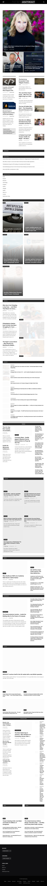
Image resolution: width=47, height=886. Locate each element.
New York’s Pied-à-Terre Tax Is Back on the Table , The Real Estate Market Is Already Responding (26, 367)
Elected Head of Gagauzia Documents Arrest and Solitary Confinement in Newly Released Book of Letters (9, 112)
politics (6, 478)
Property (4, 184)
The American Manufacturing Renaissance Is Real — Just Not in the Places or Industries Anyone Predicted (42, 729)
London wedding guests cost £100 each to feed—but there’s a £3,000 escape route (34, 229)
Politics (20, 111)
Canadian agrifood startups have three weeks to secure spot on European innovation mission (34, 261)
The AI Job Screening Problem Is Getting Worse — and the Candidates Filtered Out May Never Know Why (37, 616)
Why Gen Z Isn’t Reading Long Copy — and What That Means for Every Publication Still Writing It (10, 307)
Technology (5, 182)
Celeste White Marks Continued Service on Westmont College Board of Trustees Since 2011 (21, 47)
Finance (4, 178)
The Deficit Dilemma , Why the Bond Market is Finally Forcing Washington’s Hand (39, 452)
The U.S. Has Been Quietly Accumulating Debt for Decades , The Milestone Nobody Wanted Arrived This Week (7, 429)
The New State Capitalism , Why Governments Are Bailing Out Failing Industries (38, 429)
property (6, 362)
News (20, 84)
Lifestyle (4, 188)
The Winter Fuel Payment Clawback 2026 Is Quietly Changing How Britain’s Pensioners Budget (33, 695)
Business (5, 63)
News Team (6, 49)
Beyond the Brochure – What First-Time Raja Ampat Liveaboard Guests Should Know (34, 836)
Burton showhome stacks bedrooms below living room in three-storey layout (25, 377)
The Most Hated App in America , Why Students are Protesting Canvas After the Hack (23, 734)
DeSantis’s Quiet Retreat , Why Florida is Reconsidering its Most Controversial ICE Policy (42, 757)
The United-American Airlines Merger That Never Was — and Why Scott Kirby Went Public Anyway (34, 822)
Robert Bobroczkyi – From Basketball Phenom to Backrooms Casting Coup (12, 836)
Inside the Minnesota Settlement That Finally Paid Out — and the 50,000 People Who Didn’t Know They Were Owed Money (7, 447)
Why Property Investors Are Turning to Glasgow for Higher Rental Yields (24, 383)
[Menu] (3, 2)
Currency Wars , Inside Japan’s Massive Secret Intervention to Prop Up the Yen (22, 440)
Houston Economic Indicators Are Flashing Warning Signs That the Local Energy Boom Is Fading (42, 795)
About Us (4, 192)
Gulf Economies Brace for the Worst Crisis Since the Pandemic (42, 781)
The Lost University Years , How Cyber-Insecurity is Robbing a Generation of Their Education (36, 627)
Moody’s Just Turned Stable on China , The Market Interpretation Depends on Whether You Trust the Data (7, 724)
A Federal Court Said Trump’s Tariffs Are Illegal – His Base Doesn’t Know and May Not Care (25, 136)
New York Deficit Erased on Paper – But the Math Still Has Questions (39, 459)
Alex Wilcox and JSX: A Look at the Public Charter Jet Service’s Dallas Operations (12, 67)
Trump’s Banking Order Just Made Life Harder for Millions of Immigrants (12, 822)
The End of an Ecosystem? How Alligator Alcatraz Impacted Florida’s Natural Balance (24, 81)
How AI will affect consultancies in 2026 (11, 169)
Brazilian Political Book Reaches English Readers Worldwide (13, 293)
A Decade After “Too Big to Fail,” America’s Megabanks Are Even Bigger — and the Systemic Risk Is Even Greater (7, 761)
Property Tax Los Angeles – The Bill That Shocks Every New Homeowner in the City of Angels (27, 411)
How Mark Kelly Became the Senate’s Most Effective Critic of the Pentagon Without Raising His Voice (32, 495)
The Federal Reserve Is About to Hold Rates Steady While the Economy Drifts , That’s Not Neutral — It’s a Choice (39, 437)
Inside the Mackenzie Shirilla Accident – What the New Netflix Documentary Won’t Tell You (12, 828)
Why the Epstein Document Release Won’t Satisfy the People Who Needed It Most (33, 520)
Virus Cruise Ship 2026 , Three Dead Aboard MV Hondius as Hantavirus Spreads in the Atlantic (34, 832)
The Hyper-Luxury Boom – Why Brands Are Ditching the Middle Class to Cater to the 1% (10, 343)
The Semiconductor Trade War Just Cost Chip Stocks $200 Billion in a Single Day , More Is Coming (37, 633)
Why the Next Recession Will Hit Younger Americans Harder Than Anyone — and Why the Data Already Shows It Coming (7, 743)
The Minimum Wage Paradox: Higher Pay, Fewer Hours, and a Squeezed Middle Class (39, 472)
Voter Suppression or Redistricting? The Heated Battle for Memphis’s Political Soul (12, 543)
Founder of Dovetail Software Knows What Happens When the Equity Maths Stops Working (8, 88)
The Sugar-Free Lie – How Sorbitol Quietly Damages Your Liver (36, 583)
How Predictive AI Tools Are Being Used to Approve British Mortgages (24, 399)
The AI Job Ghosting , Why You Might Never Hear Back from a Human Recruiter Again (36, 611)
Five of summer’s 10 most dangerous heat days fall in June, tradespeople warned (11, 261)
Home (3, 865)
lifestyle (5, 300)
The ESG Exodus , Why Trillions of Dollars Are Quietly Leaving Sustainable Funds (39, 465)
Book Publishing (6, 108)
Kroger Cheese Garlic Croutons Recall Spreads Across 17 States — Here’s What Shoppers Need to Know (12, 695)
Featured (4, 84)
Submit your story (6, 196)
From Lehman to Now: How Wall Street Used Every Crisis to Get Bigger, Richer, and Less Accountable (39, 445)
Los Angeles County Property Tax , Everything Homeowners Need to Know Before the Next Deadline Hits (27, 417)
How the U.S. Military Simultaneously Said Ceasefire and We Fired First (25, 121)
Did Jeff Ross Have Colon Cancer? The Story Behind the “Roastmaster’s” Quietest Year (35, 571)
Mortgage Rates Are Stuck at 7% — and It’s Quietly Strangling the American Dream (26, 372)
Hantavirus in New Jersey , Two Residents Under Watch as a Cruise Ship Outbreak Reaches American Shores (37, 588)
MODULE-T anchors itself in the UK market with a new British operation (22, 674)
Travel (26, 805)
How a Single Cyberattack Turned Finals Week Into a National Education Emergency (36, 622)
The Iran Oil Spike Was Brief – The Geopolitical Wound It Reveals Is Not (26, 108)
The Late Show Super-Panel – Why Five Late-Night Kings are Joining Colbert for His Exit (25, 94)
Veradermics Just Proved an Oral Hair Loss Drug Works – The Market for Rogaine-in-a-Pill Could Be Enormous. (37, 578)
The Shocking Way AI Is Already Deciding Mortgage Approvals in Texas (24, 394)
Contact (4, 194)
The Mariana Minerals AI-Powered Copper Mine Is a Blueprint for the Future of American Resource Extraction (36, 639)
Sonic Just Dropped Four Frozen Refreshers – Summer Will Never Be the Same (11, 832)
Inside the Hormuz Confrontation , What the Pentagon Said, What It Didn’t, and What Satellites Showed (42, 744)
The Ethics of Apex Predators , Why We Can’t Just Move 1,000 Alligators (42, 769)
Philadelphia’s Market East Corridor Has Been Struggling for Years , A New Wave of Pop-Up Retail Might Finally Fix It (10, 325)
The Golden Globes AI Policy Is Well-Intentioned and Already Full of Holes (37, 600)
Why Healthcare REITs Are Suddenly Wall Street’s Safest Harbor (13, 576)
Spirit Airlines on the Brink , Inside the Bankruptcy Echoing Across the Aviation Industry (34, 828)
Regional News (18, 730)
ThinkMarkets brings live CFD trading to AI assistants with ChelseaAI (34, 67)
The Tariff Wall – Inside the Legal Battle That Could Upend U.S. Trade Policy (12, 494)
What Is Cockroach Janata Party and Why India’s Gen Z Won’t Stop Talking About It (13, 519)
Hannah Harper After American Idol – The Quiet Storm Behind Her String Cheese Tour (12, 713)
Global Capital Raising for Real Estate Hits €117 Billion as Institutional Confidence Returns (26, 389)
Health (4, 190)
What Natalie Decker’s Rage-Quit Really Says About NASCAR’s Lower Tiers (33, 713)
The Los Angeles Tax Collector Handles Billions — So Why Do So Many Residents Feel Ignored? (27, 406)
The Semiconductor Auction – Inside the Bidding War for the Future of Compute (14, 615)
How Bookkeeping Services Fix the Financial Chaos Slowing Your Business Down (8, 132)
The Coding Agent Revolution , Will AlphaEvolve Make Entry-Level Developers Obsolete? (37, 605)
